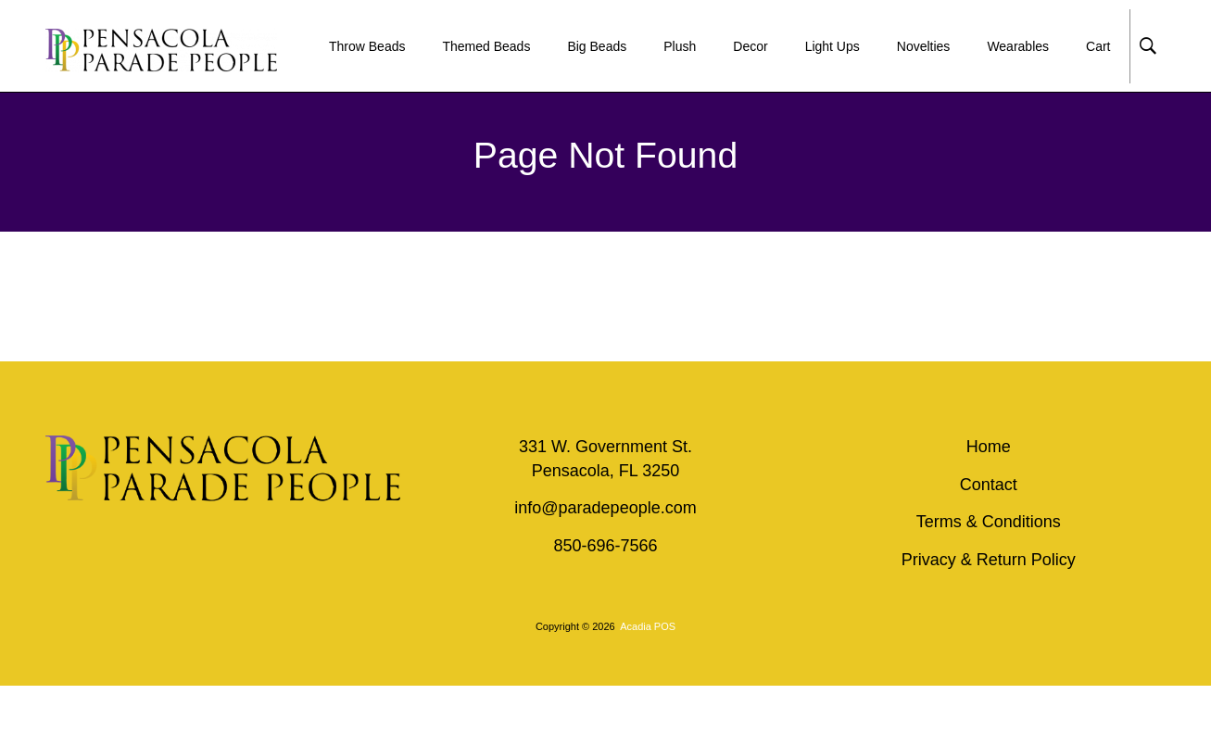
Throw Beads (367, 46)
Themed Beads (486, 46)
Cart (1098, 46)
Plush (679, 46)
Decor (750, 46)
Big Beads (596, 46)
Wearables (1018, 46)
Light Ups (832, 46)
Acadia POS (647, 626)
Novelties (924, 46)
